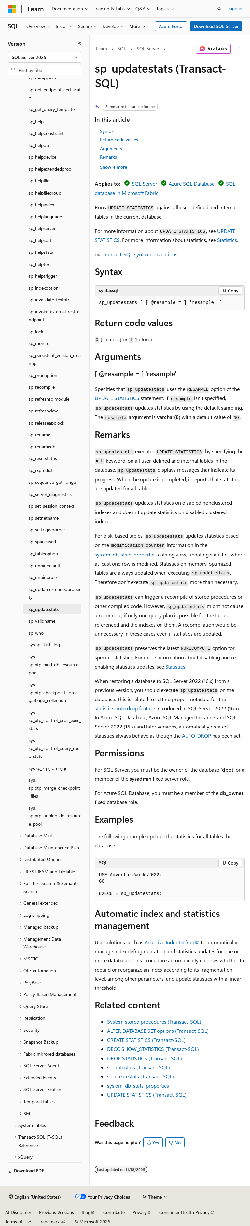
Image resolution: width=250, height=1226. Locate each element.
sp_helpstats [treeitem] (41, 252)
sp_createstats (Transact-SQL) (140, 1076)
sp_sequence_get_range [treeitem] (52, 482)
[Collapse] (80, 44)
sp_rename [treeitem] (39, 434)
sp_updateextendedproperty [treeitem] (55, 593)
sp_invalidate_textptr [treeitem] (49, 299)
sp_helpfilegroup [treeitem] (45, 193)
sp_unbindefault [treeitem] (44, 565)
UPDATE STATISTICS (117, 398)
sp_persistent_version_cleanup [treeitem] (55, 359)
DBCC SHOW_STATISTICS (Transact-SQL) (153, 1049)
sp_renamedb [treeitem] (42, 446)
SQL (122, 48)
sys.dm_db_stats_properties (126, 554)
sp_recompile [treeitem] (42, 387)
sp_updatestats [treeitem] (44, 609)
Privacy (139, 1212)
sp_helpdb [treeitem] (39, 145)
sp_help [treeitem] (36, 121)
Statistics (227, 240)
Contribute (114, 1212)
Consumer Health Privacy (184, 1212)
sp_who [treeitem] (36, 633)
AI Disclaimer (18, 1212)
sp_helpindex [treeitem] (41, 204)
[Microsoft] (12, 9)
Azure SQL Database (192, 183)
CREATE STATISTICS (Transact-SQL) (146, 1039)
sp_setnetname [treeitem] (44, 518)
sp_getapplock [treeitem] (43, 78)
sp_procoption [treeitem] (43, 375)
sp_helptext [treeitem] (40, 264)
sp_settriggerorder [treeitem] (47, 529)
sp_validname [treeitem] (42, 621)
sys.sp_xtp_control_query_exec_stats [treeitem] (54, 748)
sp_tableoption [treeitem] (43, 553)
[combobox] (44, 57)
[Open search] (219, 9)
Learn (101, 48)
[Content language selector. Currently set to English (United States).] (35, 1197)
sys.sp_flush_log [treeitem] (44, 645)
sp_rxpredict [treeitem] (41, 470)
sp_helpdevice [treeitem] (42, 157)
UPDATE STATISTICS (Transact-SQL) (147, 1094)
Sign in (235, 8)
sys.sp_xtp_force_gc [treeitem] (48, 768)
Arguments (111, 148)
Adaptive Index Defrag (169, 942)
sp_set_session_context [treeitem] (51, 506)
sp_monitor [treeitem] (40, 343)
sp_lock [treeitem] (36, 331)
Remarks (108, 157)
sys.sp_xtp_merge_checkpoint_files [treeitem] (54, 788)
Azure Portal (171, 26)
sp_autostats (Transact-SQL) (138, 1067)
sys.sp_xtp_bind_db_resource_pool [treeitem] (54, 665)
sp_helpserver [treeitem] (42, 228)
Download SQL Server (216, 26)
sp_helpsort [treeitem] (40, 240)
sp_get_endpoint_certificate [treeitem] (55, 93)
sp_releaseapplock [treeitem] (46, 423)
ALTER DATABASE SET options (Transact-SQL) (158, 1030)
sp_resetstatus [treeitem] (43, 458)
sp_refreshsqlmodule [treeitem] (49, 399)
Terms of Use (18, 1222)
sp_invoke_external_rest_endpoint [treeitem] (54, 316)
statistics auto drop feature (125, 708)
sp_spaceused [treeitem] (42, 542)
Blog (86, 1212)
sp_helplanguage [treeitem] (45, 216)
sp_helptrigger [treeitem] (43, 276)
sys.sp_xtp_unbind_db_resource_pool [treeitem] (55, 816)
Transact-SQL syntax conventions (140, 254)
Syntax (106, 131)
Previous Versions (56, 1212)
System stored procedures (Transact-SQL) (154, 1021)
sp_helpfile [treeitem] (39, 181)
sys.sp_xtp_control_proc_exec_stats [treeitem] (55, 720)
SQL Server (148, 48)
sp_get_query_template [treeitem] (52, 109)
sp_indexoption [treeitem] (44, 288)
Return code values (119, 140)
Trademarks (50, 1222)
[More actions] (239, 49)
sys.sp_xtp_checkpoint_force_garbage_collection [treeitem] (54, 692)
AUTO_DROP (196, 735)
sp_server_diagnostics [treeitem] (50, 494)
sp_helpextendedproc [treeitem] (50, 169)
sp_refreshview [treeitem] (43, 411)
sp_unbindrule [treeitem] (43, 577)
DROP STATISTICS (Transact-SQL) (144, 1058)
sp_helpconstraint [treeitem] (46, 133)
